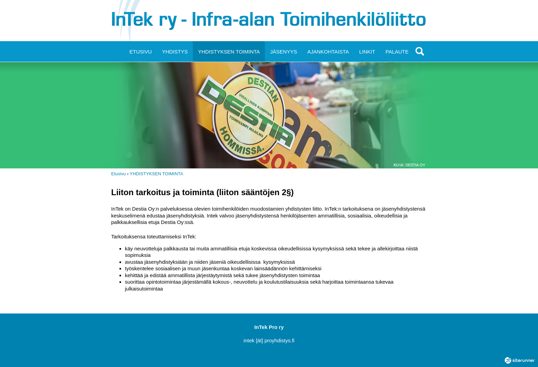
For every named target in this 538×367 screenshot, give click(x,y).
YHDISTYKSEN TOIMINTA (229, 52)
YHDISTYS (175, 52)
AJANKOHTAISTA (328, 52)
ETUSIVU (140, 52)
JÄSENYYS (283, 52)
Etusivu (118, 173)
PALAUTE (397, 52)
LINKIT (367, 52)
